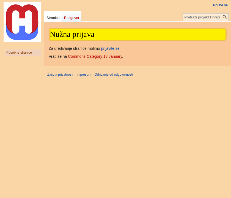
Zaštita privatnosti (60, 74)
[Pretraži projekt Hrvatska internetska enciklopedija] (206, 17)
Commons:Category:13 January (95, 56)
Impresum (83, 74)
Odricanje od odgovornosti (113, 74)
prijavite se (110, 48)
